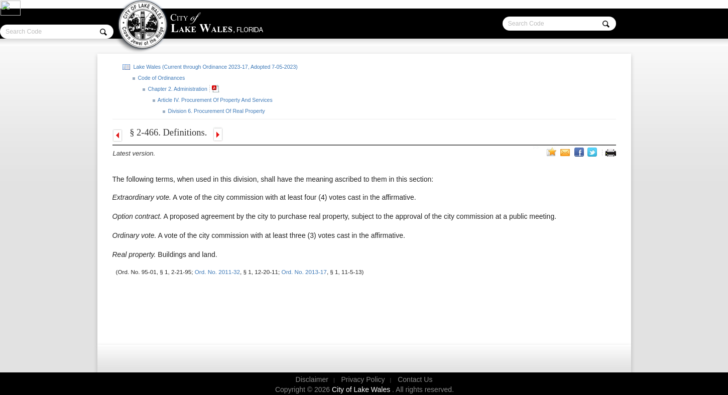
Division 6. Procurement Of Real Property (216, 111)
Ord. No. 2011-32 (217, 272)
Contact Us (415, 379)
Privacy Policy (363, 379)
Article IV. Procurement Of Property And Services (215, 100)
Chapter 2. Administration (177, 89)
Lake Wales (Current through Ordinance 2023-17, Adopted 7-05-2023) (215, 67)
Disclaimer (312, 379)
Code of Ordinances (161, 78)
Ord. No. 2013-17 (304, 272)
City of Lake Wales (362, 389)
